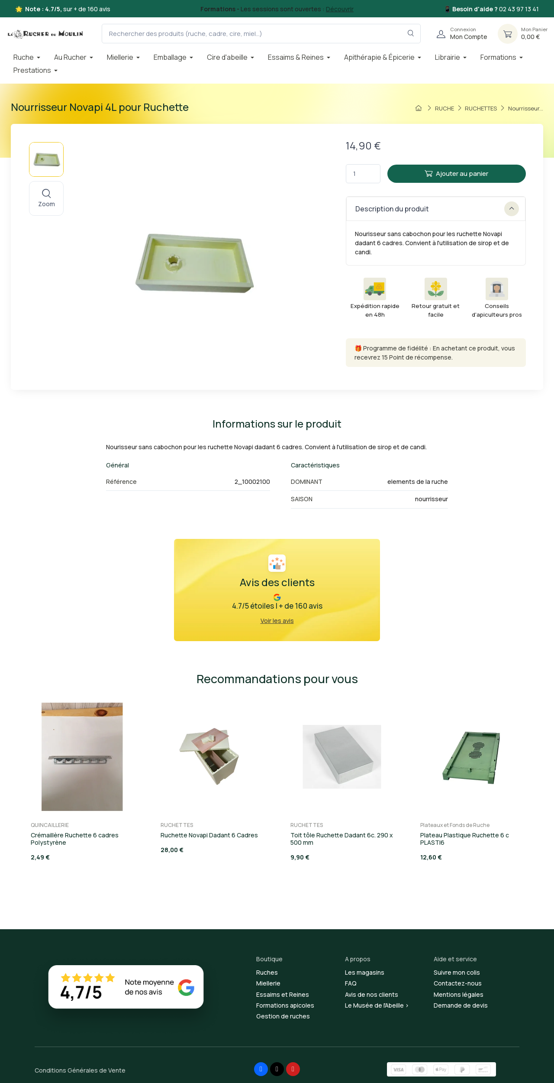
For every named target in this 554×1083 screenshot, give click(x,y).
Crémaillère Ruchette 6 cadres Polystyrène (75, 838)
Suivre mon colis (457, 972)
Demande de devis (461, 1005)
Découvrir (340, 9)
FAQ (351, 983)
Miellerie (268, 983)
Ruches (267, 972)
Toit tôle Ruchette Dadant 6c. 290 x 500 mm (341, 838)
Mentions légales (458, 994)
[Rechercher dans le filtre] (411, 33)
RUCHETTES (177, 825)
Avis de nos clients (371, 994)
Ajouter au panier (456, 173)
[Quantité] (363, 174)
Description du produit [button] (437, 208)
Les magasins (364, 972)
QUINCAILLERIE (50, 825)
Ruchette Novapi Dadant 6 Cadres (209, 835)
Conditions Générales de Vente (80, 1070)
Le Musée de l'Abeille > (377, 1005)
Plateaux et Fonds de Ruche (455, 825)
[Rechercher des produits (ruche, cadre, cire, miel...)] (261, 33)
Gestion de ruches (283, 1016)
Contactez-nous (458, 983)
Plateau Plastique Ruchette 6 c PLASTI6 (464, 838)
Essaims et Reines (282, 994)
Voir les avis (277, 620)
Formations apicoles (285, 1005)
